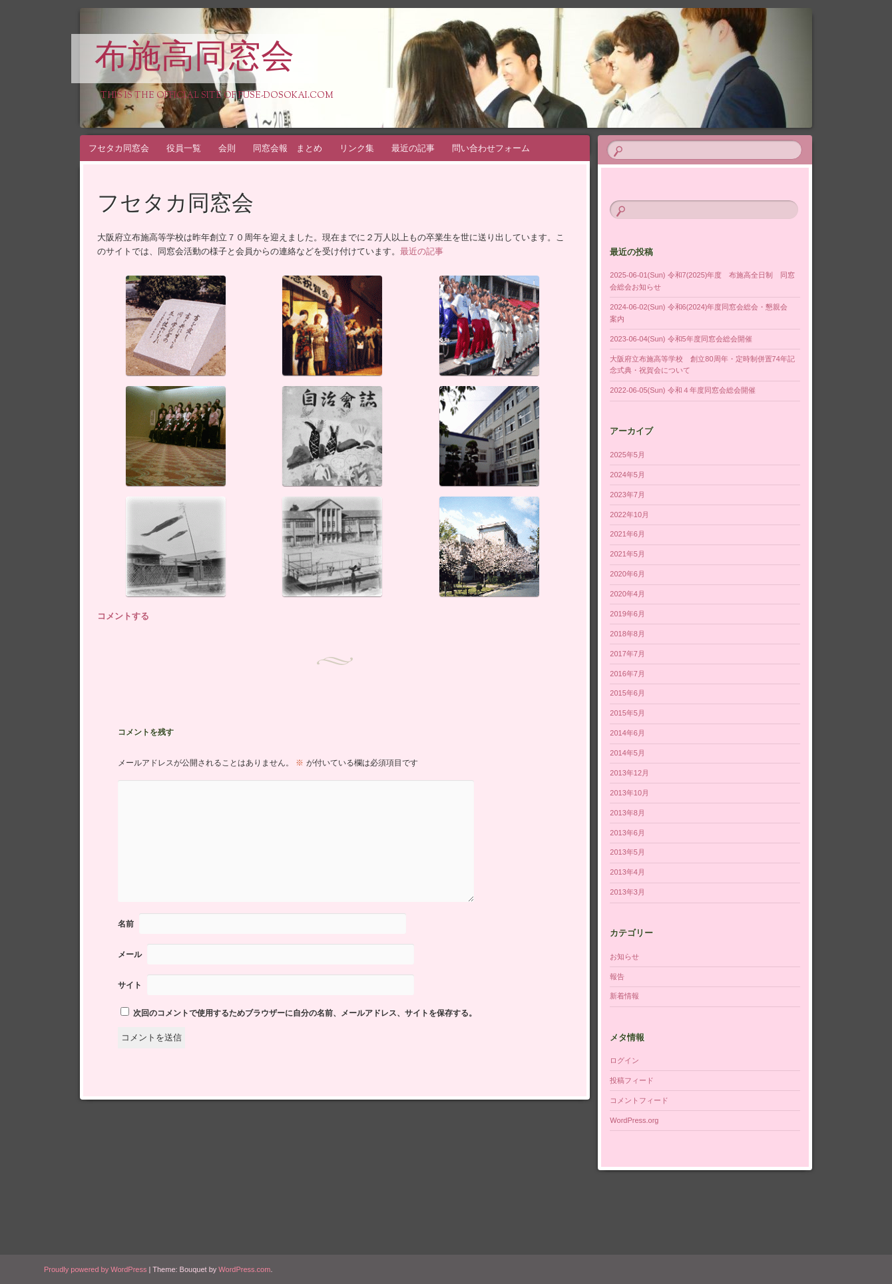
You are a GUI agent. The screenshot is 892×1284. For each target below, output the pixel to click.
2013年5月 (627, 852)
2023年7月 (627, 495)
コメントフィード (639, 1100)
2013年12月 (629, 773)
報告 (617, 976)
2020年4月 (627, 594)
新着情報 (624, 996)
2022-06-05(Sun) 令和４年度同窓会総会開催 (682, 390)
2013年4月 (627, 872)
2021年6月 (627, 534)
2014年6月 (627, 733)
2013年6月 (627, 833)
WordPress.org (634, 1120)
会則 (227, 148)
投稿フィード (632, 1080)
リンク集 (356, 148)
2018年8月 (627, 634)
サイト (130, 985)
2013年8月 (627, 813)
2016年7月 (627, 674)
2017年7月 (627, 654)
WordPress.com (244, 1269)
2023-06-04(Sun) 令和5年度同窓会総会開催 (681, 339)
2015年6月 (627, 693)
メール (130, 954)
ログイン (624, 1060)
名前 (126, 924)
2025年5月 (627, 455)
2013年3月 (627, 892)
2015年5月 (627, 713)
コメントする (123, 616)
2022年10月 (629, 515)
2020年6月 (627, 574)
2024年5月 (627, 475)
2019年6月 (627, 614)
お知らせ (624, 957)
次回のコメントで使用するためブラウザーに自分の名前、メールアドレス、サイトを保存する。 (305, 1013)
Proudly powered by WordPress (95, 1269)
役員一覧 (183, 148)
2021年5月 (627, 554)
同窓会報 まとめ (287, 148)
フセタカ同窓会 (119, 148)
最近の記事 (413, 148)
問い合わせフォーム (491, 148)
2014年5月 (627, 753)
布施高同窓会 (194, 59)
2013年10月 (629, 793)
